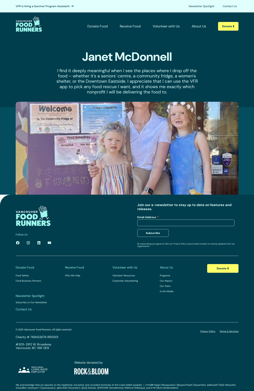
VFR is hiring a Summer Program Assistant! (43, 6)
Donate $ (228, 26)
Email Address (148, 217)
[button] (99, 26)
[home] (29, 26)
